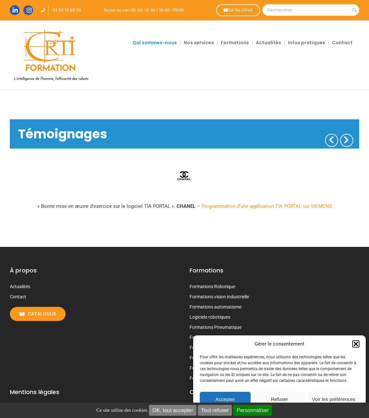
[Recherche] (354, 10)
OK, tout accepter (172, 410)
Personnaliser (252, 410)
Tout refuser (215, 410)
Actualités (20, 286)
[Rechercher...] (306, 10)
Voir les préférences (334, 399)
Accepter (225, 399)
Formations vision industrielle (219, 296)
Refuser (279, 399)
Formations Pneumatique (215, 327)
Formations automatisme (215, 306)
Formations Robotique (212, 286)
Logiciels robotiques (210, 317)
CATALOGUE (237, 10)
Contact (18, 296)
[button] (356, 344)
